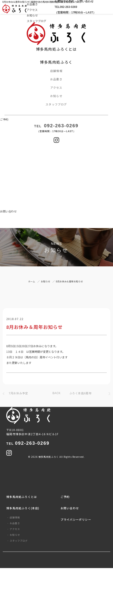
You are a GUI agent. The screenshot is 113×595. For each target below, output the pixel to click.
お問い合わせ (70, 508)
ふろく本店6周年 (80, 393)
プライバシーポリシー (76, 519)
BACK (56, 393)
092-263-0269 (27, 443)
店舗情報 (15, 517)
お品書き (15, 523)
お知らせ (32, 15)
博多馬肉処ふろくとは (21, 497)
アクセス (32, 10)
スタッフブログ (36, 21)
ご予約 (65, 497)
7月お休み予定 (18, 393)
